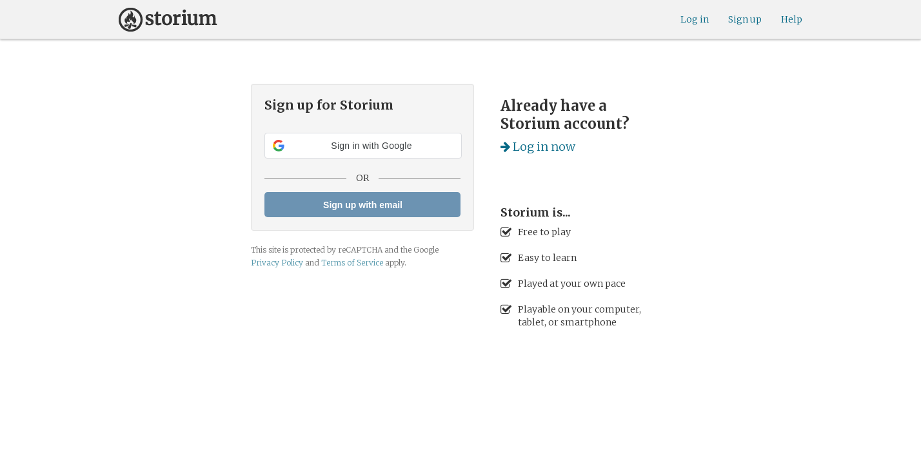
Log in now (537, 146)
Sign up (745, 19)
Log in (694, 19)
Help (791, 19)
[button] (363, 146)
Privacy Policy (277, 262)
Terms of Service (352, 262)
